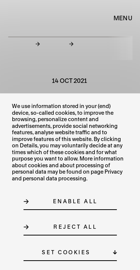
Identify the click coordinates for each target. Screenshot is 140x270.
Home (20, 43)
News (54, 43)
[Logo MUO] (25, 18)
